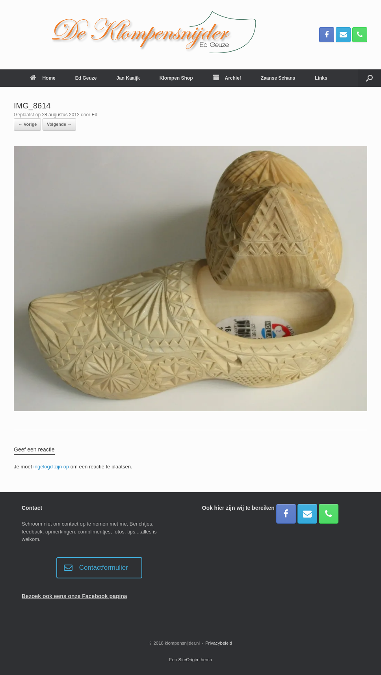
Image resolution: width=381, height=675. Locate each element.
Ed (95, 114)
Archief (227, 78)
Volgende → (59, 124)
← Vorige (27, 124)
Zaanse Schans (278, 78)
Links (321, 78)
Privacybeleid (218, 643)
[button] (369, 78)
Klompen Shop (176, 78)
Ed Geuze (86, 78)
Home (42, 78)
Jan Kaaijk (127, 78)
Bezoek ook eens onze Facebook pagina (74, 596)
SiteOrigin (188, 659)
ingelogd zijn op (51, 467)
